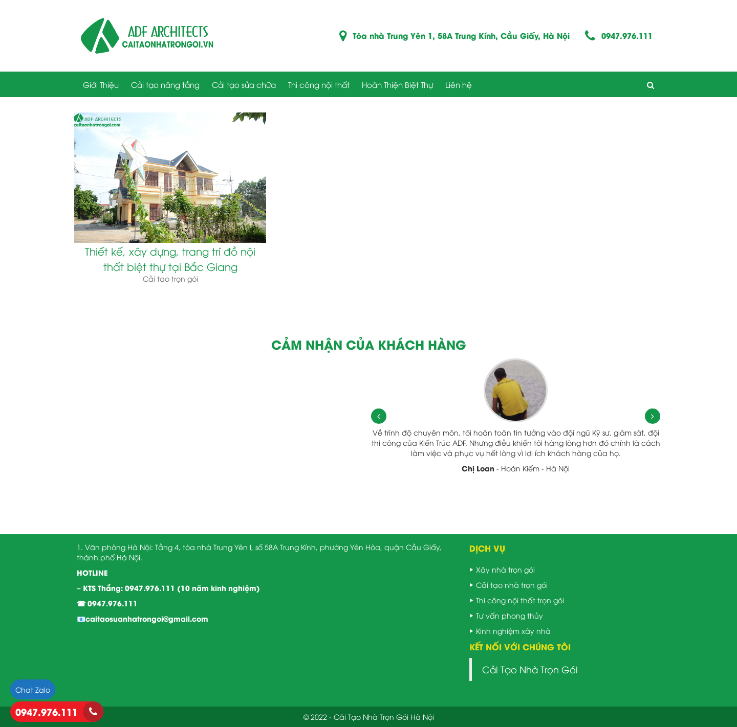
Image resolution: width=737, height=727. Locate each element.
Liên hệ (458, 84)
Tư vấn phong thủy (509, 615)
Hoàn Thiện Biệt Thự (397, 84)
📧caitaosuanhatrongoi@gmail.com (142, 618)
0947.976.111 (627, 35)
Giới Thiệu (101, 84)
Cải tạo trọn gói (170, 278)
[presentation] (378, 416)
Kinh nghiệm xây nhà (513, 630)
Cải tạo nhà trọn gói (512, 584)
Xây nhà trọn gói (505, 569)
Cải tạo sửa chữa (244, 84)
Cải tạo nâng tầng (165, 84)
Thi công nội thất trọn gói (520, 600)
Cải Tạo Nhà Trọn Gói (530, 669)
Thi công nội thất (319, 84)
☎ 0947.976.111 (107, 603)
